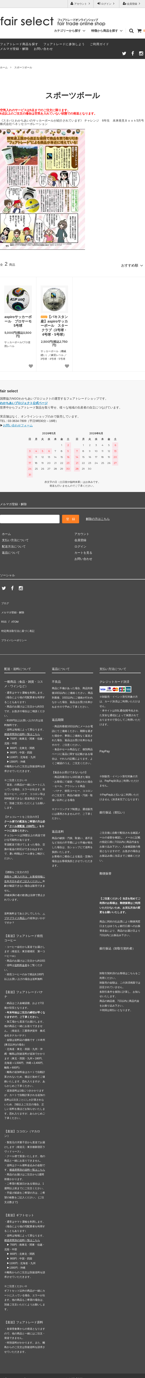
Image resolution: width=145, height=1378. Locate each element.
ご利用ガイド (99, 44)
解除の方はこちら (98, 517)
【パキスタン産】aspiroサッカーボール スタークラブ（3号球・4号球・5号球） (54, 323)
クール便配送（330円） (23, 809)
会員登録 (132, 3)
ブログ (4, 600)
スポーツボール (23, 67)
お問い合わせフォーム (18, 423)
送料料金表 (20, 948)
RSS (3, 612)
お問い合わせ (43, 48)
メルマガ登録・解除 (14, 48)
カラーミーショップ (13, 1362)
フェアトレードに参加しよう (64, 44)
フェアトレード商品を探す (19, 44)
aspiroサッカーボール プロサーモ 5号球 (18, 319)
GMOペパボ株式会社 (70, 1362)
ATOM (13, 612)
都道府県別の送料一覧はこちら (22, 717)
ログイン (106, 3)
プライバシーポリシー (15, 625)
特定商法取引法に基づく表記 (19, 619)
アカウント (80, 3)
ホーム (4, 67)
